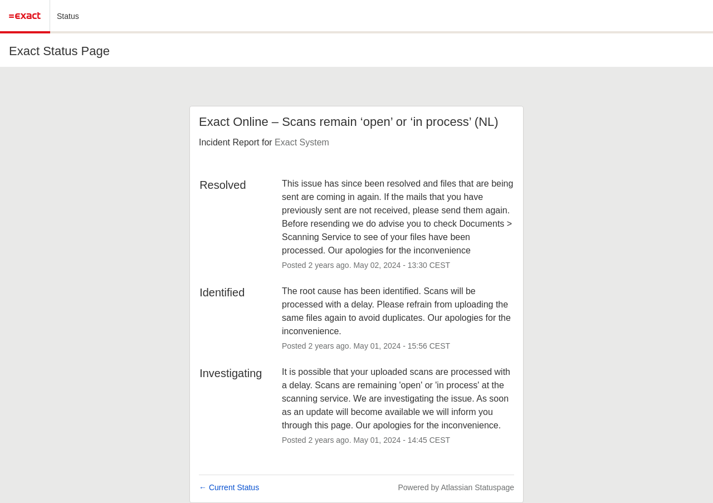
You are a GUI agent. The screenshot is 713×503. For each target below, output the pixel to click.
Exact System (302, 142)
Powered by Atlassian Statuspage (456, 487)
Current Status (229, 487)
